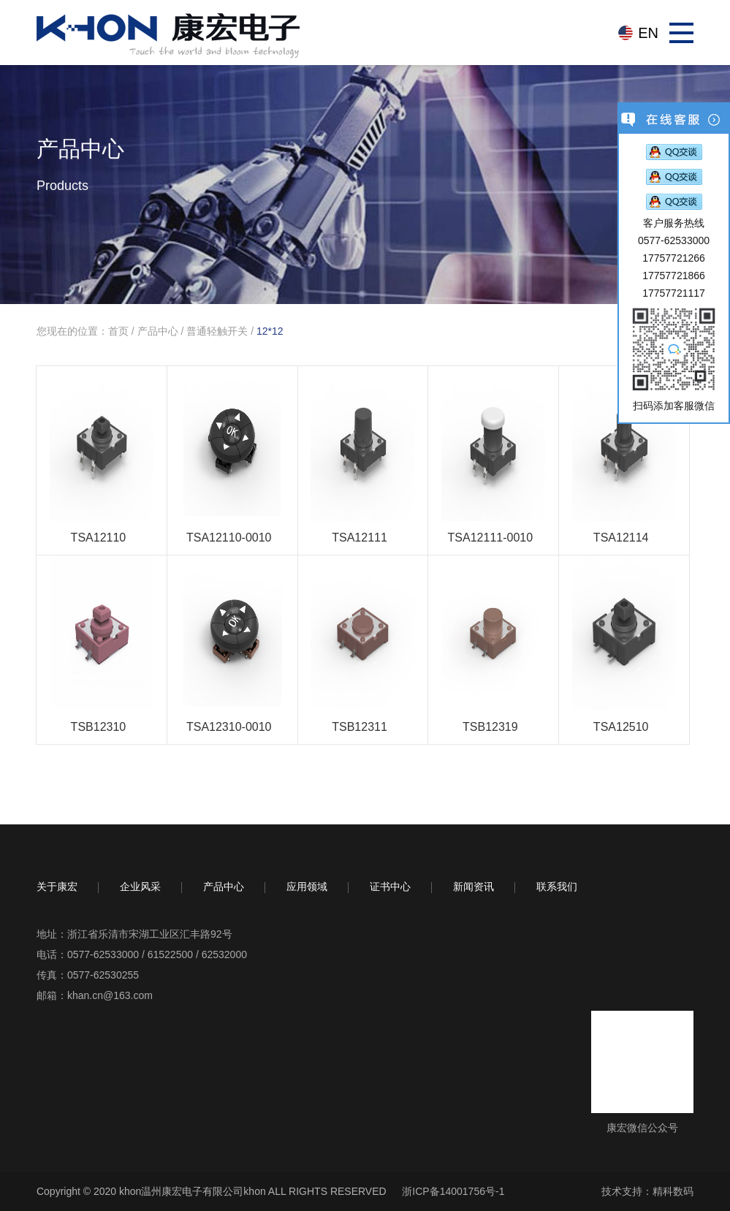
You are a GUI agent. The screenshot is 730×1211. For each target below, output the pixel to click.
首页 (118, 331)
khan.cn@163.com (110, 995)
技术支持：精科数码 (647, 1191)
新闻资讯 (473, 886)
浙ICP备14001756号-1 (453, 1191)
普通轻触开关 (217, 331)
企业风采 (140, 886)
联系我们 (556, 886)
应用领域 (306, 886)
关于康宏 (57, 886)
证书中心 (390, 886)
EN (648, 33)
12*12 (270, 331)
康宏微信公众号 (642, 1128)
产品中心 (157, 331)
